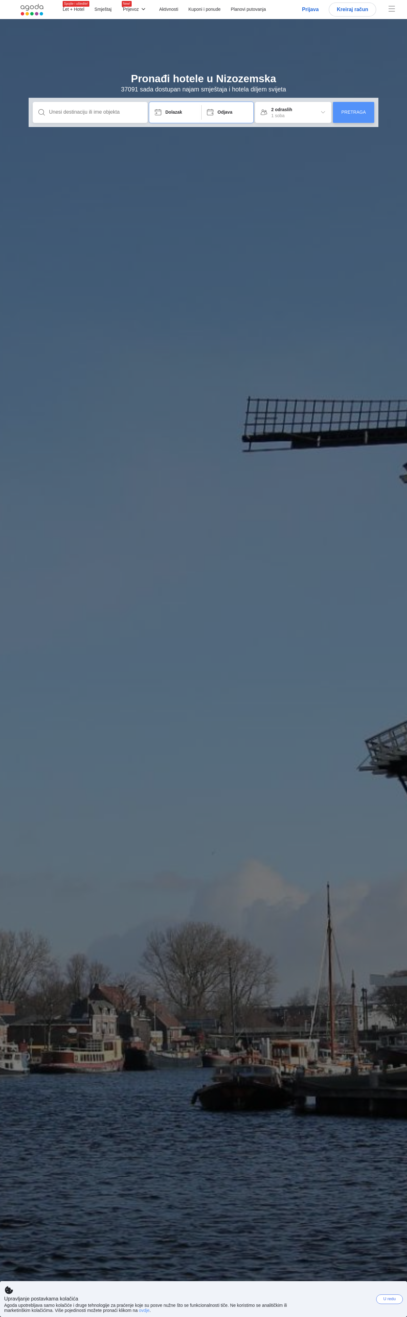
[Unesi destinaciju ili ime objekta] (95, 112)
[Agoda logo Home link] (32, 10)
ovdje (144, 1310)
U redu (389, 1298)
